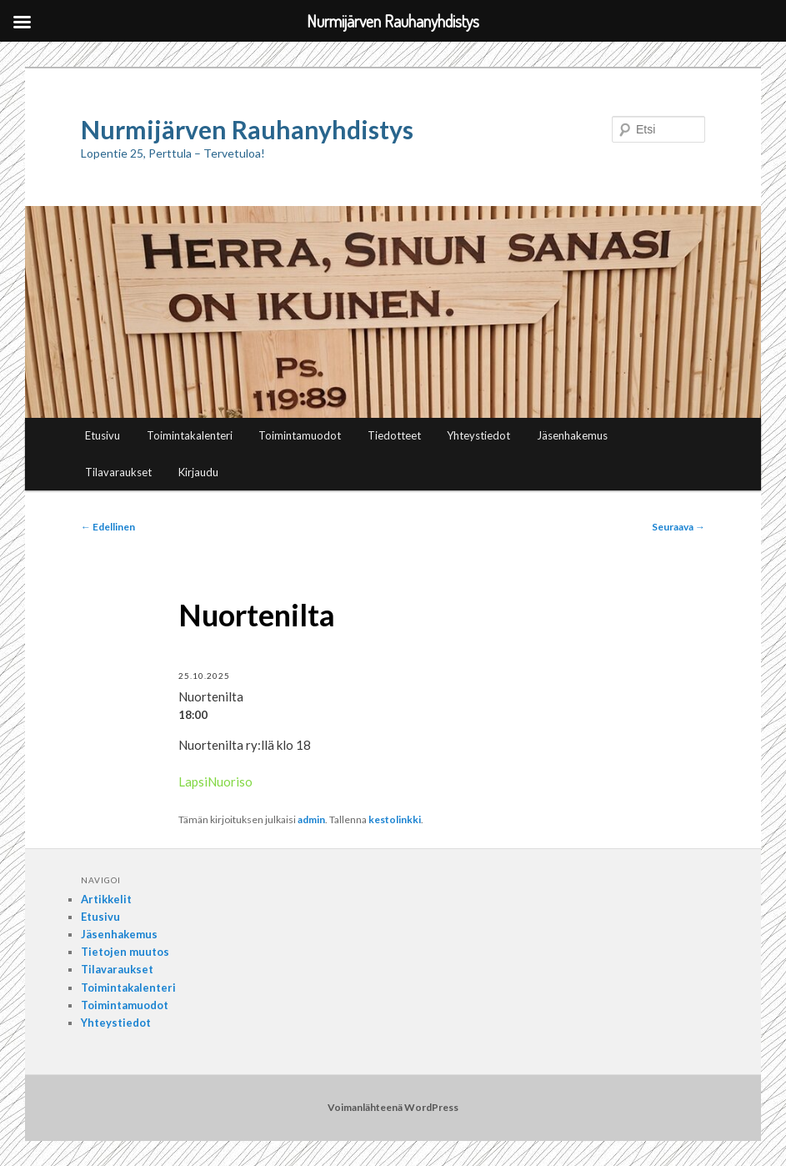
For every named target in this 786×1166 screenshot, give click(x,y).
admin (311, 819)
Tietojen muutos (125, 951)
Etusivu (102, 435)
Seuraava (678, 526)
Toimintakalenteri (190, 435)
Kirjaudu (198, 472)
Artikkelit (106, 899)
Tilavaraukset (118, 472)
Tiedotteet (394, 435)
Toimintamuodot (299, 435)
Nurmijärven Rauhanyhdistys (247, 129)
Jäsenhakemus (572, 435)
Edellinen (108, 526)
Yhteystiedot (478, 435)
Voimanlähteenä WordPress (393, 1107)
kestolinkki (394, 819)
